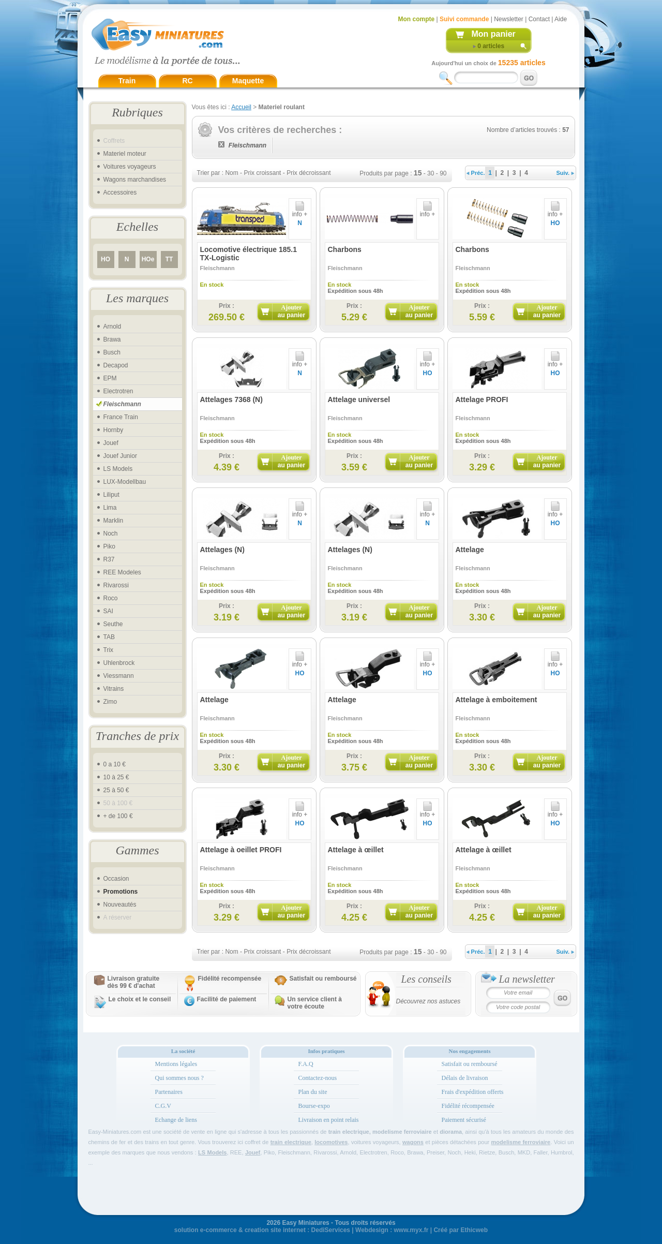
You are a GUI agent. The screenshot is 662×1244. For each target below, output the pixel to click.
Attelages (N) (222, 549)
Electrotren (118, 391)
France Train (120, 417)
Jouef (110, 443)
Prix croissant (262, 172)
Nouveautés (120, 904)
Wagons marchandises (135, 179)
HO (105, 259)
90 (443, 173)
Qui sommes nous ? (179, 1078)
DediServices (330, 1230)
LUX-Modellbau (124, 481)
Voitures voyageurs (129, 166)
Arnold (112, 326)
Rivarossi (116, 585)
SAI (108, 611)
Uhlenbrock (119, 663)
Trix (108, 650)
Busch (112, 352)
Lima (110, 507)
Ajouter (291, 311)
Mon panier (494, 33)
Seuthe (113, 624)
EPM (110, 378)
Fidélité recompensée (230, 978)
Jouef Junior (120, 456)
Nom (231, 172)
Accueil (241, 107)
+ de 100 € (118, 816)
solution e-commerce (205, 1230)
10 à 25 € (116, 777)
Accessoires (120, 192)
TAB (109, 637)
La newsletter (527, 979)
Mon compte (416, 19)
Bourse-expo (314, 1105)
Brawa (112, 339)
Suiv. (565, 173)
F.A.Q (305, 1064)
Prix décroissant (308, 172)
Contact (539, 19)
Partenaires (169, 1091)
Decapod (115, 365)
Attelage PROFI (482, 399)
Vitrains (113, 688)
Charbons (345, 249)
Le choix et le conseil (140, 999)
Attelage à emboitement (496, 699)
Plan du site (312, 1091)
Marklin (113, 520)
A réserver (117, 917)
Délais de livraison (465, 1078)
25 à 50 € (116, 790)
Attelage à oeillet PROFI (241, 850)
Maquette (248, 81)
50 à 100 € (118, 803)
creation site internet (275, 1230)
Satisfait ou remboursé (323, 978)
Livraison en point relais (328, 1119)
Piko (109, 546)
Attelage (470, 549)
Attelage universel (359, 399)
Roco (110, 598)
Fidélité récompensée (468, 1105)
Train (127, 81)
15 (418, 173)
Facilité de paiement (227, 999)
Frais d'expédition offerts (473, 1091)
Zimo (110, 701)
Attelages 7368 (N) (231, 399)
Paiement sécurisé (464, 1119)
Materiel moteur (124, 153)
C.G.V (163, 1105)
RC (187, 81)
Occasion (116, 878)
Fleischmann (122, 404)
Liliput (111, 494)
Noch (110, 533)
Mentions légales (176, 1064)
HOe (148, 259)
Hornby (113, 430)
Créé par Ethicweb (460, 1230)
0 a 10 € (114, 764)
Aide (560, 19)
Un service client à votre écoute (315, 1003)
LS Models (118, 468)
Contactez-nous (317, 1078)
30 (430, 173)
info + (300, 211)
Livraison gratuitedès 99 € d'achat (134, 982)
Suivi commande (464, 19)
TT (169, 259)
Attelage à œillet (356, 850)
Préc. (476, 173)
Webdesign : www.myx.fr (391, 1230)
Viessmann (118, 675)
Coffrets (114, 140)
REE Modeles (122, 572)
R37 (109, 559)
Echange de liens (176, 1119)
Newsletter (508, 19)
